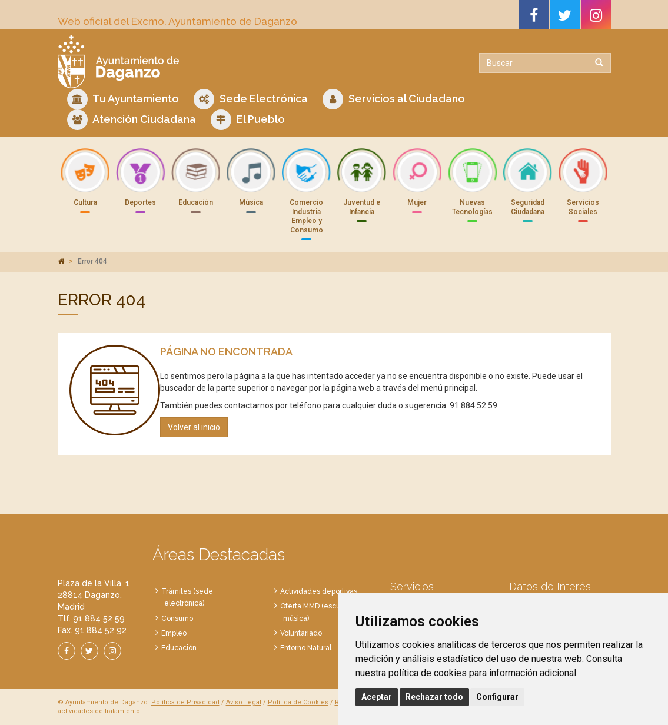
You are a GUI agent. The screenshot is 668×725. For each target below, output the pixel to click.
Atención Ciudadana (131, 119)
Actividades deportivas (318, 591)
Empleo (174, 633)
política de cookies (427, 673)
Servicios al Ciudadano (394, 99)
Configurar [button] (497, 696)
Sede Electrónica (251, 99)
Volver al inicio (194, 427)
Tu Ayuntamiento (123, 99)
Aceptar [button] (376, 696)
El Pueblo (248, 119)
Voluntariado (301, 633)
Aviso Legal (243, 702)
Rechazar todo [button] (434, 696)
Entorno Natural (305, 648)
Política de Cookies (298, 702)
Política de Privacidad (185, 702)
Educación (179, 648)
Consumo (177, 618)
